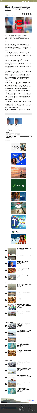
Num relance (30, 405)
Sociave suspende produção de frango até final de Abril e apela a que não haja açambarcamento (23, 269)
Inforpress (7, 137)
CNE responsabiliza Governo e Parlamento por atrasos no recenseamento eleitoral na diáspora (24, 275)
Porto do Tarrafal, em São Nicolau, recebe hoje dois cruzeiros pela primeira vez (24, 331)
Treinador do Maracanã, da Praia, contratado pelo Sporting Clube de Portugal (24, 376)
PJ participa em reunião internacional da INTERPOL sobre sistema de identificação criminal (24, 305)
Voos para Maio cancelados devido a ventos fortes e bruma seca (24, 249)
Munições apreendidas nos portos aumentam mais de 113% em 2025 (24, 298)
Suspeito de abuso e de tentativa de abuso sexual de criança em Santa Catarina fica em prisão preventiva (24, 312)
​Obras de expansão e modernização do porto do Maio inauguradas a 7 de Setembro (10, 127)
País (5, 5)
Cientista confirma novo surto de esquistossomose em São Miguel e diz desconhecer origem (23, 344)
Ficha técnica (30, 407)
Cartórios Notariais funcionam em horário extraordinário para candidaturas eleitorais (24, 255)
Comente (22, 113)
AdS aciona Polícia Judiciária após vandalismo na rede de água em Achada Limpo (23, 292)
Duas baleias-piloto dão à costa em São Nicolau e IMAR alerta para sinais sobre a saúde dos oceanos (24, 324)
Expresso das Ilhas (12, 136)
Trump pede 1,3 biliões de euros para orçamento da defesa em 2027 (23, 262)
